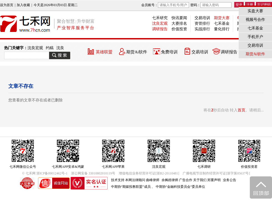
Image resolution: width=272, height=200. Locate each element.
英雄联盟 (104, 52)
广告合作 (185, 180)
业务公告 (229, 180)
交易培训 (202, 18)
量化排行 (222, 29)
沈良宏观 (160, 23)
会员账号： (165, 5)
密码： (210, 5)
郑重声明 (214, 180)
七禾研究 (160, 18)
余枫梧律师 (170, 180)
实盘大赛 (255, 11)
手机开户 (255, 37)
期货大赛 (222, 18)
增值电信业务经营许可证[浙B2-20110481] (149, 173)
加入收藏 (23, 5)
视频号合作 (255, 20)
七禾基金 (222, 23)
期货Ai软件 (136, 52)
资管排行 (202, 23)
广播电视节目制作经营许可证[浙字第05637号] (216, 173)
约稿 (50, 48)
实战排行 (202, 29)
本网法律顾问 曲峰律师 (142, 180)
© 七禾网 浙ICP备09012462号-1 (45, 173)
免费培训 (169, 52)
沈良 (60, 48)
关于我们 (199, 180)
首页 (241, 110)
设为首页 (6, 5)
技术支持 (117, 180)
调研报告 (160, 29)
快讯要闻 (179, 18)
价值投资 (179, 29)
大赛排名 (179, 23)
